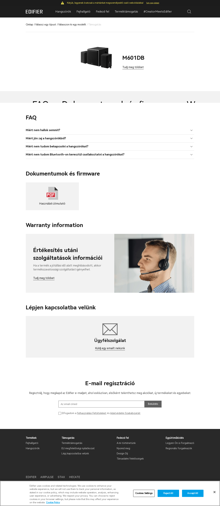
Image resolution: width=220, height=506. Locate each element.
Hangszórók (33, 448)
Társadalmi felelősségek (130, 458)
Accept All (192, 493)
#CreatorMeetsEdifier (158, 11)
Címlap (29, 24)
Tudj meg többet (152, 3)
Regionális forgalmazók (179, 448)
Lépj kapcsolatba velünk (75, 453)
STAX (61, 477)
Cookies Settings (144, 493)
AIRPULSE (47, 477)
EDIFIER (31, 477)
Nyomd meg (123, 448)
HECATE (74, 477)
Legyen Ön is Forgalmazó (180, 443)
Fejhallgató (32, 443)
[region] (110, 493)
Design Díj (122, 453)
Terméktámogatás (126, 11)
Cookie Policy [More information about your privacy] (53, 502)
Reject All (168, 493)
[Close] (214, 492)
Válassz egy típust (45, 24)
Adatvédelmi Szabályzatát (125, 413)
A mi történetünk (126, 443)
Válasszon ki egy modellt (72, 24)
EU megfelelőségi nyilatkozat (78, 448)
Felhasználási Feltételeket (91, 413)
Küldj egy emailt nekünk (110, 348)
